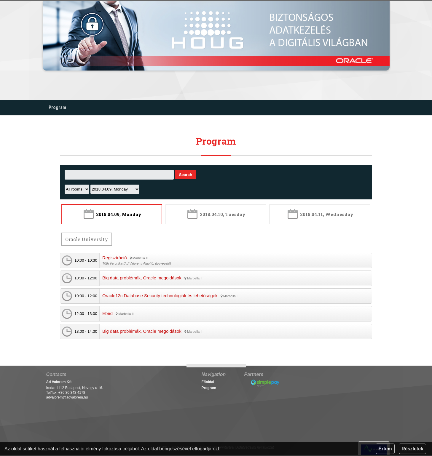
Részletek (412, 448)
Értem (385, 448)
